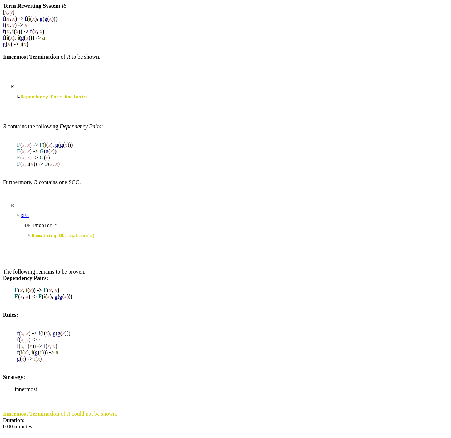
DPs (24, 219)
